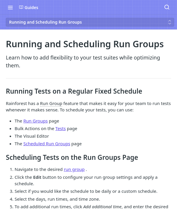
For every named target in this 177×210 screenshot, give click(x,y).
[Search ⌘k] (166, 7)
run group (74, 169)
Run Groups (35, 121)
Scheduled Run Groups (46, 143)
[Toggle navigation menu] (10, 7)
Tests (60, 128)
